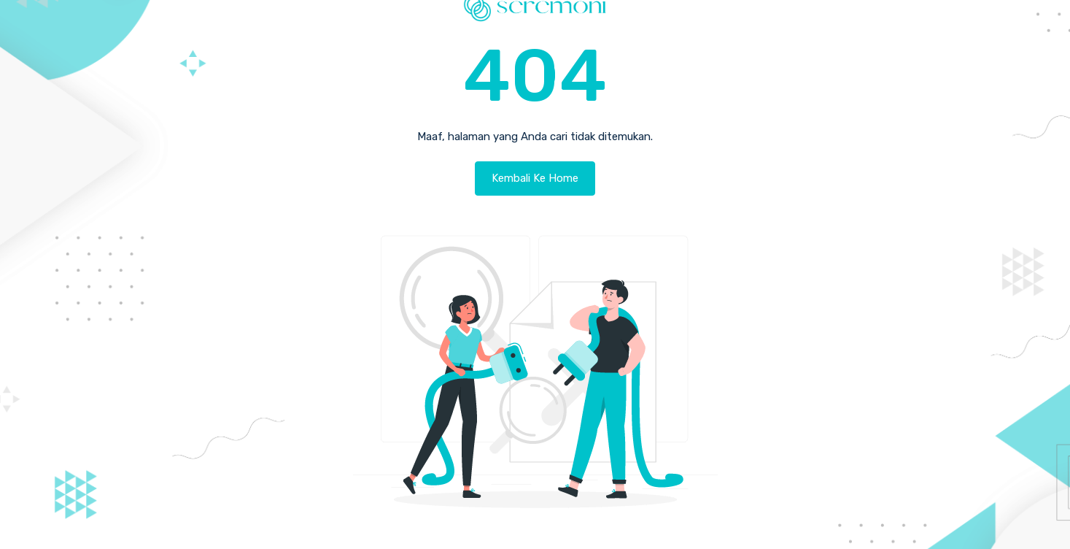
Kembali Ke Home (535, 178)
